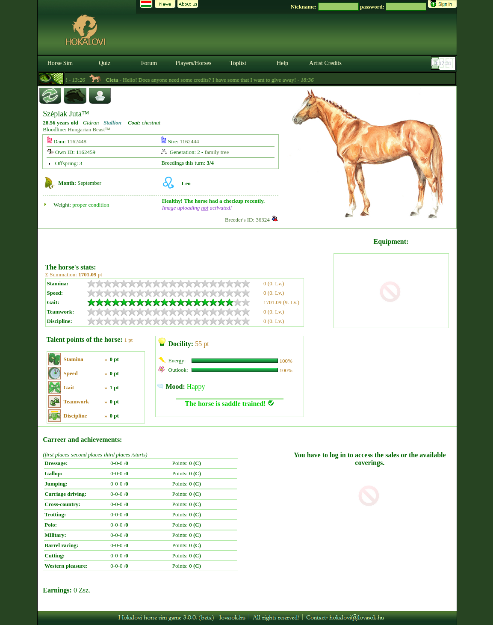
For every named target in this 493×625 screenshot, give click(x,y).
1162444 (189, 141)
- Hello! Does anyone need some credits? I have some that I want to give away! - (221, 80)
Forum (149, 63)
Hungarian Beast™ (89, 129)
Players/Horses (194, 63)
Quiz (104, 63)
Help (282, 63)
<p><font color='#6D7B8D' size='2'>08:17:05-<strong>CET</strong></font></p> (444, 63)
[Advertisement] (189, 243)
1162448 (76, 141)
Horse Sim (60, 63)
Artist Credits (325, 63)
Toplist (238, 63)
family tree (217, 152)
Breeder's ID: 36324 (247, 219)
